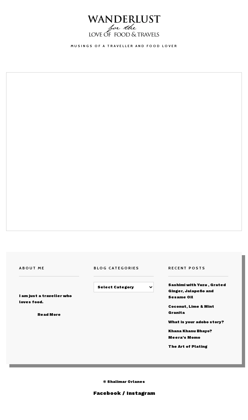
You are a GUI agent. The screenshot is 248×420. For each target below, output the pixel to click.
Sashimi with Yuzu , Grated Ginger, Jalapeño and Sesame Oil (197, 291)
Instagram (141, 393)
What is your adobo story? (196, 322)
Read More (49, 314)
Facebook (107, 393)
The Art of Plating (187, 346)
